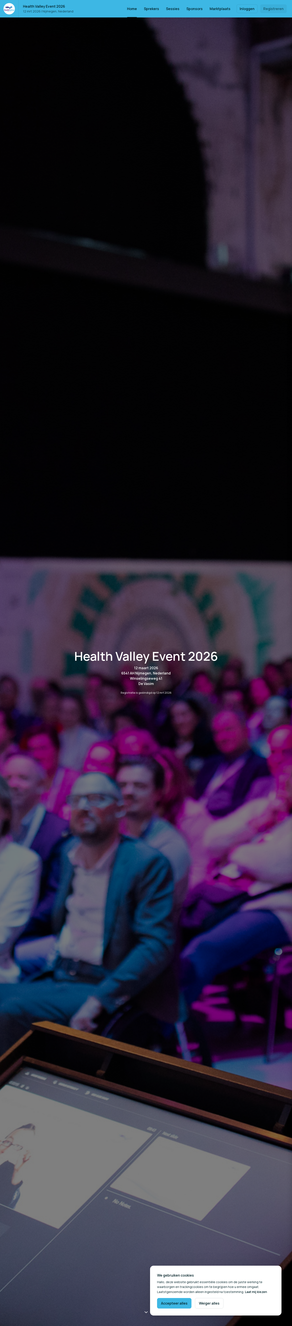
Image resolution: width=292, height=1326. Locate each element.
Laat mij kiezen (256, 1292)
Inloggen (247, 8)
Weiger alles (209, 1303)
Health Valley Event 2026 (44, 6)
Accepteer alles (174, 1303)
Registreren (273, 8)
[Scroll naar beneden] (146, 1312)
